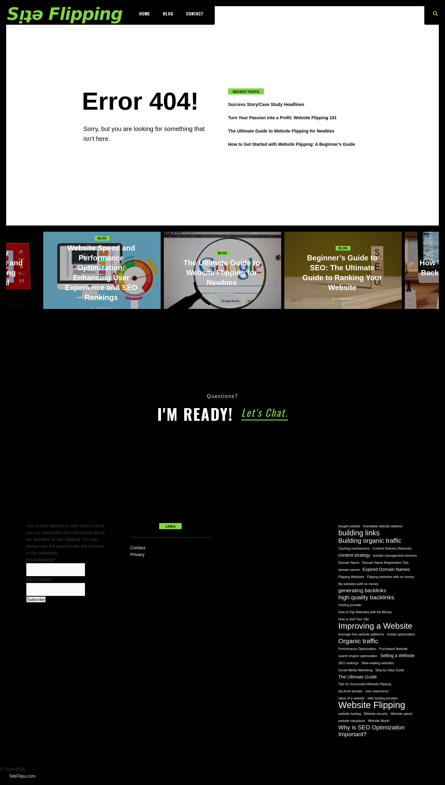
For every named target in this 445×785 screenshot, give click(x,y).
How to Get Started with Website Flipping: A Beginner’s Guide (291, 144)
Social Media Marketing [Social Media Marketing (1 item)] (355, 670)
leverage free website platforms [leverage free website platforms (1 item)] (361, 634)
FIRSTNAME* (39, 579)
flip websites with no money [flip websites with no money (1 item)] (358, 584)
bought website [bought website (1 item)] (349, 526)
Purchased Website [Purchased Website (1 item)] (393, 649)
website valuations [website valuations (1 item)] (351, 721)
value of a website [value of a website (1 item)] (351, 698)
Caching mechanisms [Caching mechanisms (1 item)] (354, 548)
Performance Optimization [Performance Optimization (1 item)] (357, 649)
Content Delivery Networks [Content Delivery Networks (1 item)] (392, 548)
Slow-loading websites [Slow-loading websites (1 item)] (377, 663)
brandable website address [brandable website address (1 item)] (382, 526)
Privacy (137, 554)
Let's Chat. (264, 412)
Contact (194, 13)
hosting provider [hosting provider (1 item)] (350, 605)
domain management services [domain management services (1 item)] (395, 555)
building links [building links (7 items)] (359, 533)
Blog (168, 13)
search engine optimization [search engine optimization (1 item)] (358, 656)
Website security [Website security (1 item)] (376, 713)
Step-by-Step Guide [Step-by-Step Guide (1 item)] (389, 670)
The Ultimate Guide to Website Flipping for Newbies (281, 131)
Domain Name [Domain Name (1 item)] (348, 562)
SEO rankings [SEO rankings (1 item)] (348, 663)
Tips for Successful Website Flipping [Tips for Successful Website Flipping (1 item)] (364, 684)
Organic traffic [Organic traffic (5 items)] (358, 641)
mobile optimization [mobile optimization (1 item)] (401, 634)
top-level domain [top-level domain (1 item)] (350, 691)
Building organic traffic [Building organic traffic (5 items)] (370, 540)
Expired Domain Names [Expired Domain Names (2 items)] (386, 569)
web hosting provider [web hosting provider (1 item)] (382, 698)
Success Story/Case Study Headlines (266, 104)
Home (144, 13)
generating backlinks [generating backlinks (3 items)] (362, 590)
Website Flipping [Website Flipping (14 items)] (371, 705)
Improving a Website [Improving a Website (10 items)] (375, 626)
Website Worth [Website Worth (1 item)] (379, 721)
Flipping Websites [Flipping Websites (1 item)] (351, 577)
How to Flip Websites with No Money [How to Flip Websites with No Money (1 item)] (365, 612)
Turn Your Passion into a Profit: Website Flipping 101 (282, 117)
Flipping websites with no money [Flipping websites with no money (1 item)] (390, 577)
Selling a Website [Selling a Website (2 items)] (397, 655)
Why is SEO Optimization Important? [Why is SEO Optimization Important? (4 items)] (371, 730)
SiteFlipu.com (22, 776)
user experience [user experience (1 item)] (377, 691)
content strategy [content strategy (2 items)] (354, 555)
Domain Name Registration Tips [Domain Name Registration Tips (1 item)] (385, 562)
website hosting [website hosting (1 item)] (349, 713)
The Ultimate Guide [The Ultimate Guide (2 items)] (357, 676)
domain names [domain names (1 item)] (349, 570)
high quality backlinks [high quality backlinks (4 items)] (366, 597)
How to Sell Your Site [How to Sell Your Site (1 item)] (353, 619)
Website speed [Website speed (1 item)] (401, 713)
